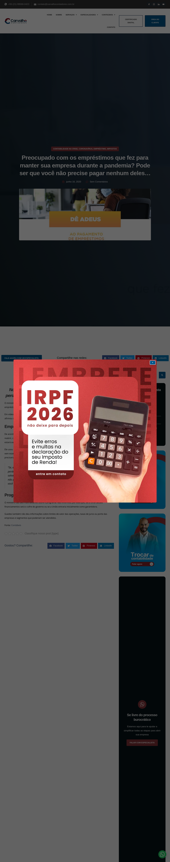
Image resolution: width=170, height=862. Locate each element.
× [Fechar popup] (152, 362)
